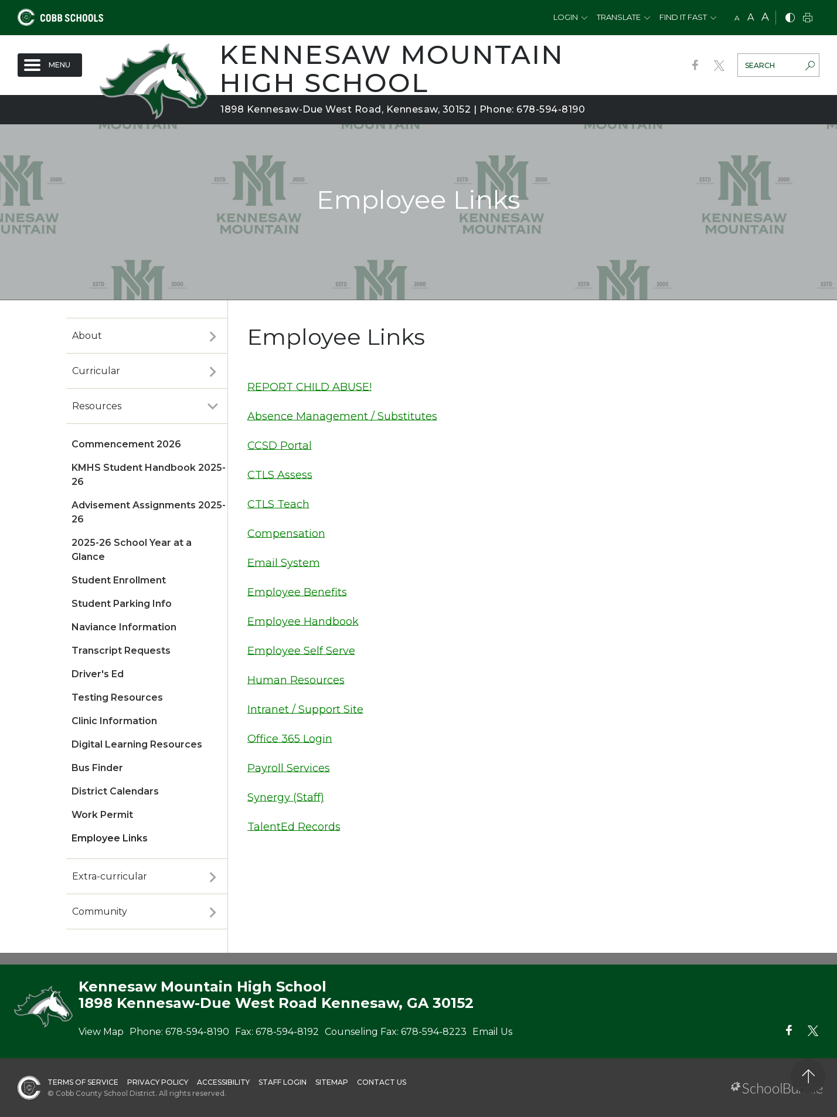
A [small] (737, 17)
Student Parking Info (122, 603)
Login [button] (565, 17)
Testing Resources (117, 697)
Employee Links (110, 838)
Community (99, 911)
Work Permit (102, 814)
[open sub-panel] (212, 336)
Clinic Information (114, 720)
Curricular (96, 370)
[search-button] (810, 67)
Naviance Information (124, 627)
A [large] (765, 17)
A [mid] (750, 17)
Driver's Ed (98, 674)
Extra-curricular (109, 876)
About (87, 335)
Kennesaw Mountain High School (391, 68)
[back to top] (808, 1076)
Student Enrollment (119, 580)
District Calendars (115, 791)
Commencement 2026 (126, 444)
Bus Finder (97, 767)
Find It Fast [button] (683, 17)
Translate (619, 17)
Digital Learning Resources (137, 744)
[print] (807, 18)
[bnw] (790, 18)
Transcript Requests (121, 650)
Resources (96, 406)
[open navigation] (50, 65)
